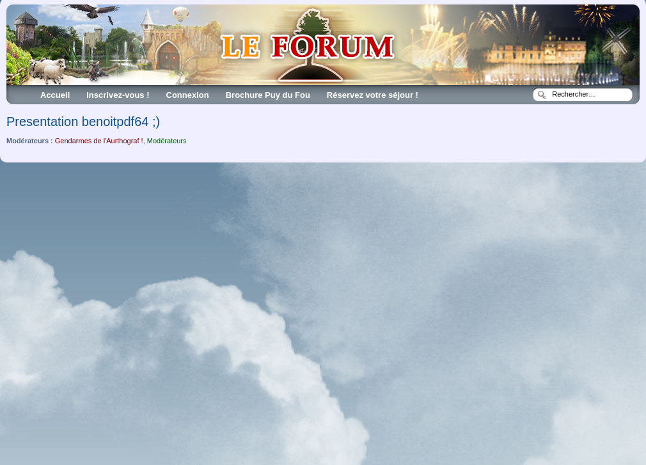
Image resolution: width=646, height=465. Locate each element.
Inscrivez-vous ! (117, 95)
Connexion (187, 95)
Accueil (55, 95)
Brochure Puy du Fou (268, 95)
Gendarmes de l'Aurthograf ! (99, 141)
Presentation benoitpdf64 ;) (83, 121)
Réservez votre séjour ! (372, 95)
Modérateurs (167, 141)
